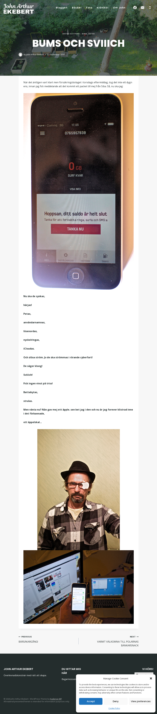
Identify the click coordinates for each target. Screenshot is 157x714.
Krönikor (102, 7)
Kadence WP (56, 699)
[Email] (142, 7)
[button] (150, 678)
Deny (116, 701)
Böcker (77, 7)
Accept (91, 701)
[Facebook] (135, 7)
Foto (89, 7)
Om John (119, 7)
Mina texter (88, 34)
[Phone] (150, 7)
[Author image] (20, 54)
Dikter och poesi (71, 34)
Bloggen (62, 7)
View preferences (141, 701)
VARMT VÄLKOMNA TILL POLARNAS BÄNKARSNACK (110, 641)
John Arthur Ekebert (35, 54)
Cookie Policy (114, 708)
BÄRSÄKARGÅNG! (47, 639)
